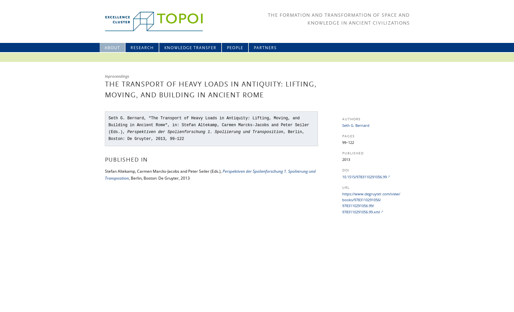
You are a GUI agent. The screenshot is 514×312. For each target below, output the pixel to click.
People (235, 48)
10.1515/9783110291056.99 (364, 176)
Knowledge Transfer (190, 48)
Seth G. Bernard (355, 125)
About (112, 48)
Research (142, 48)
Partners (265, 48)
